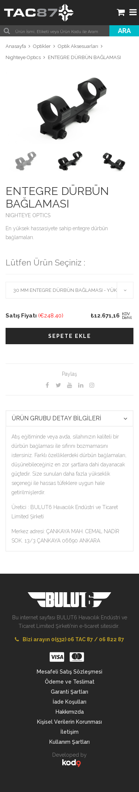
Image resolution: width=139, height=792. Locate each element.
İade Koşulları (69, 702)
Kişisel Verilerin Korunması (69, 722)
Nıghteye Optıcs (23, 57)
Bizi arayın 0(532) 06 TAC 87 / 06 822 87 (69, 639)
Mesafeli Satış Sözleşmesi (69, 672)
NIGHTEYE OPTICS (28, 215)
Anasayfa (16, 46)
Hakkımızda (70, 712)
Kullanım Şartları (69, 742)
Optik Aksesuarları (78, 46)
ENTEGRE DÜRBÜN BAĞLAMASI (84, 57)
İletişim (69, 732)
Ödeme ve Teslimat (70, 682)
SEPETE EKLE (69, 336)
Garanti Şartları (69, 692)
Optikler (42, 46)
